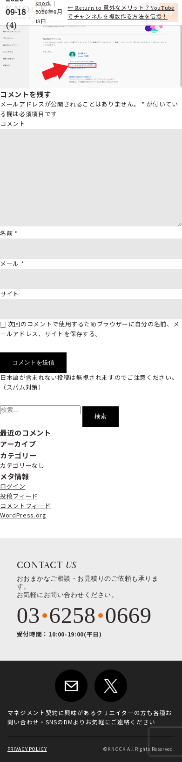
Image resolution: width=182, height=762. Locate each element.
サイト (9, 293)
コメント (13, 123)
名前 (9, 233)
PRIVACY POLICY (27, 748)
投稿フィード (19, 495)
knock (43, 3)
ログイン (13, 486)
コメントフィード (25, 505)
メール (12, 263)
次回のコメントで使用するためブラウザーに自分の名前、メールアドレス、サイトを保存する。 (89, 328)
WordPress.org (23, 514)
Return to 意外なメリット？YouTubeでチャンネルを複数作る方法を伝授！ (121, 12)
